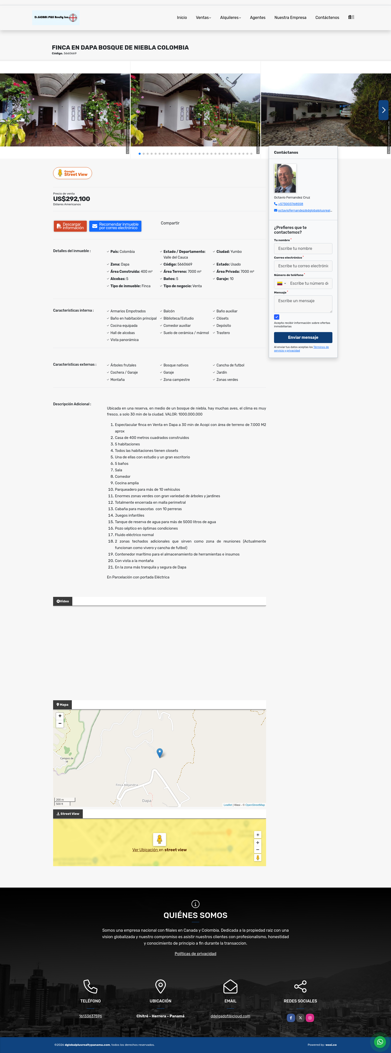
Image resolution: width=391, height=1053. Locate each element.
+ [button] (60, 716)
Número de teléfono (289, 275)
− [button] (60, 724)
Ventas (202, 17)
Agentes (258, 17)
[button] (140, 154)
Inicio (182, 17)
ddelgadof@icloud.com (230, 1016)
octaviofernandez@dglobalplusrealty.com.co (311, 210)
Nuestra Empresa (290, 17)
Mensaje (281, 292)
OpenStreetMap (255, 804)
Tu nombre (283, 240)
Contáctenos (327, 17)
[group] (65, 109)
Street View (73, 173)
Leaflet (228, 804)
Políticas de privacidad (195, 953)
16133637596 (90, 1016)
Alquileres (229, 17)
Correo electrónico (289, 258)
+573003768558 (290, 204)
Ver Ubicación (145, 849)
